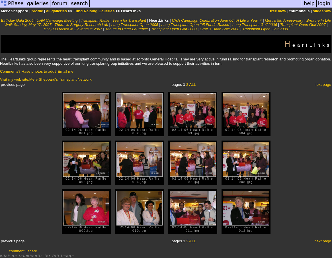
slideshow (322, 11)
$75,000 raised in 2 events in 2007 (73, 29)
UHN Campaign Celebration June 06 (202, 20)
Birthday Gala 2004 (17, 20)
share (32, 251)
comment (16, 251)
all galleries (56, 11)
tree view (278, 11)
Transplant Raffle (95, 20)
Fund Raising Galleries (93, 11)
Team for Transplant (129, 20)
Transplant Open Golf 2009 (265, 29)
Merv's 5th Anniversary (284, 20)
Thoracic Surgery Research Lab (81, 25)
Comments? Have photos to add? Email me (36, 71)
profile (37, 11)
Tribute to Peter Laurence (126, 29)
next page (322, 84)
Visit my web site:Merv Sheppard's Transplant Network (46, 79)
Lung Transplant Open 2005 (134, 25)
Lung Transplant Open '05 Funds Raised (195, 25)
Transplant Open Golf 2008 (174, 29)
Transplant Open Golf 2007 (303, 25)
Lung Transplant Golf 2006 (254, 25)
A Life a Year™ (249, 20)
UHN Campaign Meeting (56, 20)
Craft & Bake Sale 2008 (219, 29)
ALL (192, 84)
